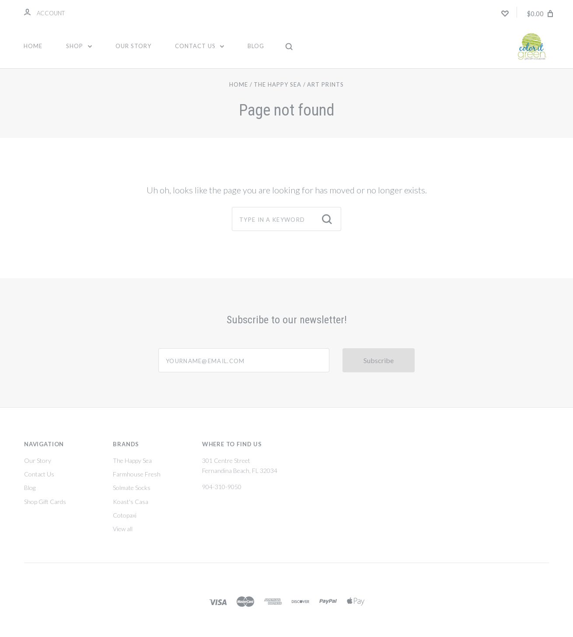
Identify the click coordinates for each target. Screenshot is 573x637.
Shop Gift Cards (45, 509)
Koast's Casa (130, 509)
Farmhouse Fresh (137, 481)
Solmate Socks (131, 495)
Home (33, 45)
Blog (256, 45)
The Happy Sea (132, 468)
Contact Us (199, 45)
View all (123, 536)
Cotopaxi (124, 522)
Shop (79, 45)
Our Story (133, 45)
